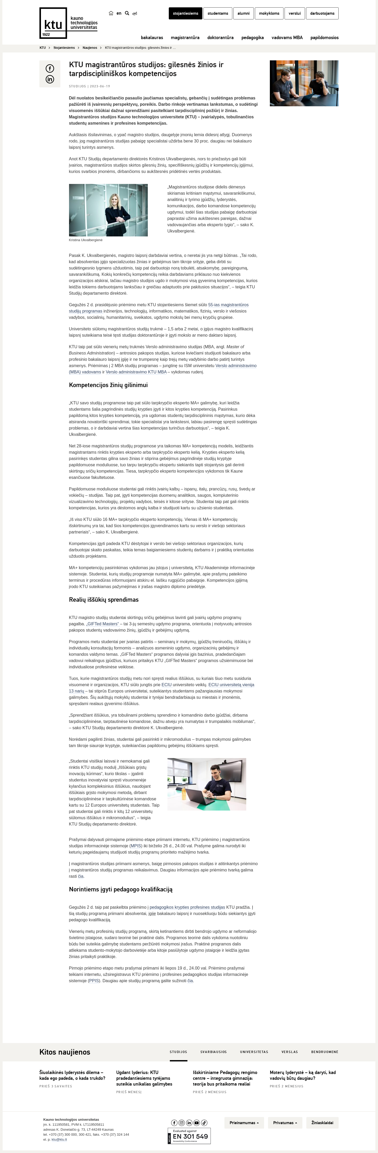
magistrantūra (185, 41)
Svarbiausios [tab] (214, 1054)
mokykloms (269, 16)
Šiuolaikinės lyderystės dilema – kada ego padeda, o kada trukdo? (72, 1077)
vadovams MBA (287, 41)
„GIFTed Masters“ (103, 625)
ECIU (167, 686)
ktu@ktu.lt (59, 1141)
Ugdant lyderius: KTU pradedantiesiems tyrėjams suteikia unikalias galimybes (144, 1080)
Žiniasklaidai (322, 1124)
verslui (295, 16)
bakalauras (152, 41)
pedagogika (253, 41)
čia (80, 878)
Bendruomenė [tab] (325, 1054)
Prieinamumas (244, 1124)
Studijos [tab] (178, 1054)
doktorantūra (220, 41)
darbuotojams (322, 16)
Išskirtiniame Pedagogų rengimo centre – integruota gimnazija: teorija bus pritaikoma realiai (225, 1080)
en (119, 16)
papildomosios (325, 41)
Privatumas (285, 1124)
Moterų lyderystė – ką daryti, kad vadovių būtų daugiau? (303, 1077)
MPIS (136, 847)
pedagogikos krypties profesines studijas (187, 909)
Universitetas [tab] (254, 1054)
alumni (244, 16)
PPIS (94, 982)
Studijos (78, 88)
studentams (218, 16)
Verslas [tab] (290, 1054)
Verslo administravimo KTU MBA (136, 374)
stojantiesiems (185, 16)
